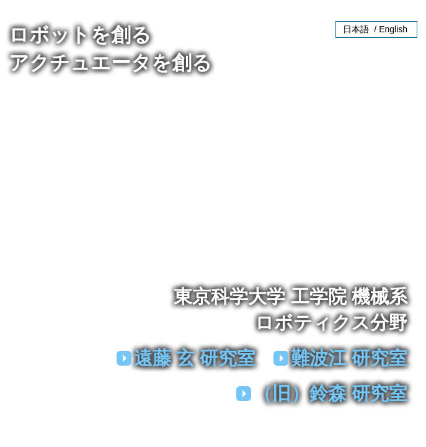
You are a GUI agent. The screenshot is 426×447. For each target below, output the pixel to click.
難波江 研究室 (349, 358)
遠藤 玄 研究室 (195, 358)
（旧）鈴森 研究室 (330, 393)
